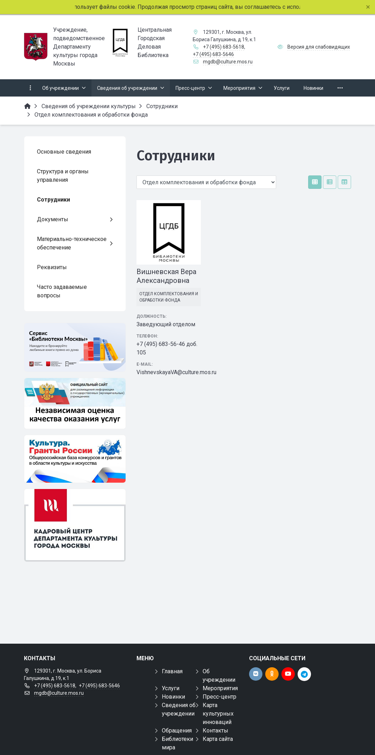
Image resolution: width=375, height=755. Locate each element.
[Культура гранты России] (75, 459)
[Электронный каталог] (75, 347)
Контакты (215, 730)
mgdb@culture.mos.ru (228, 61)
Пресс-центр (219, 696)
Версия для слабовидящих (318, 47)
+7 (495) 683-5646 (213, 54)
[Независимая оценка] (75, 403)
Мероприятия (220, 688)
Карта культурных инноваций (218, 713)
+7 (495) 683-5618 (223, 47)
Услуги (170, 688)
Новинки (173, 696)
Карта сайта (218, 739)
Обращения (177, 730)
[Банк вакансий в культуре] (75, 525)
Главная (172, 671)
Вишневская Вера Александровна (166, 276)
